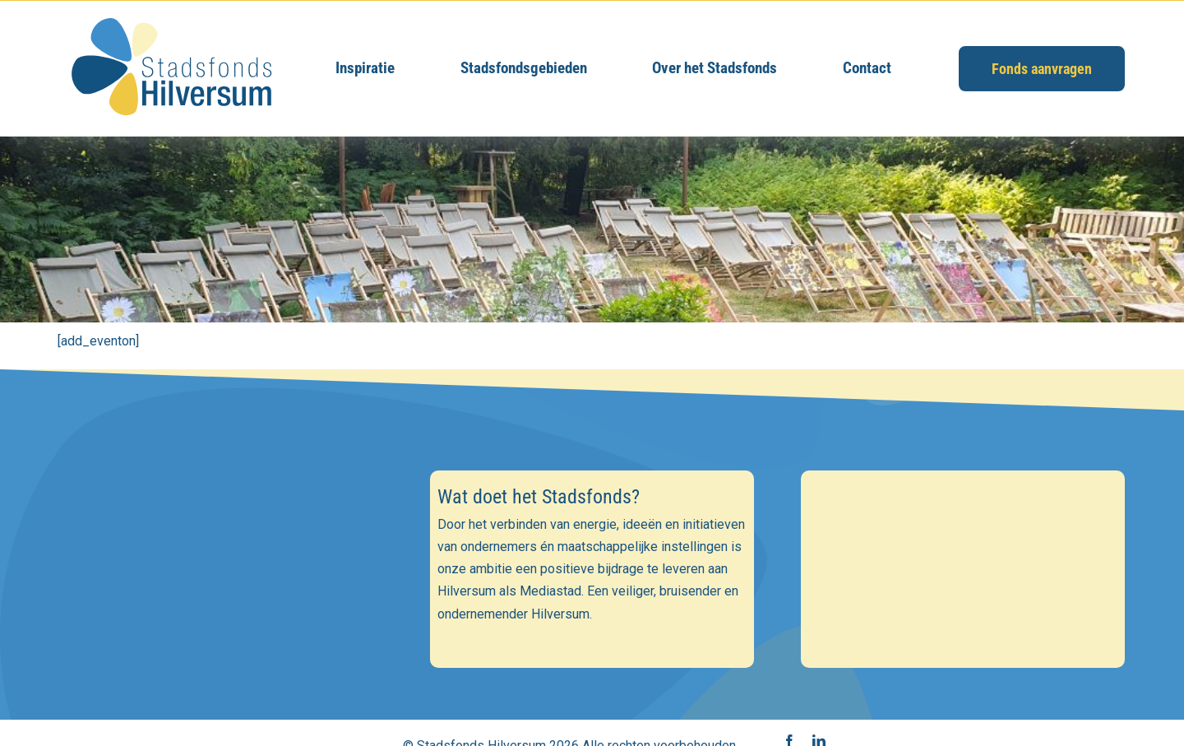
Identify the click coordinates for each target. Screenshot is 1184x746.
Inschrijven (221, 671)
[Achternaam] (221, 628)
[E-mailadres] (221, 556)
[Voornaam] (221, 592)
